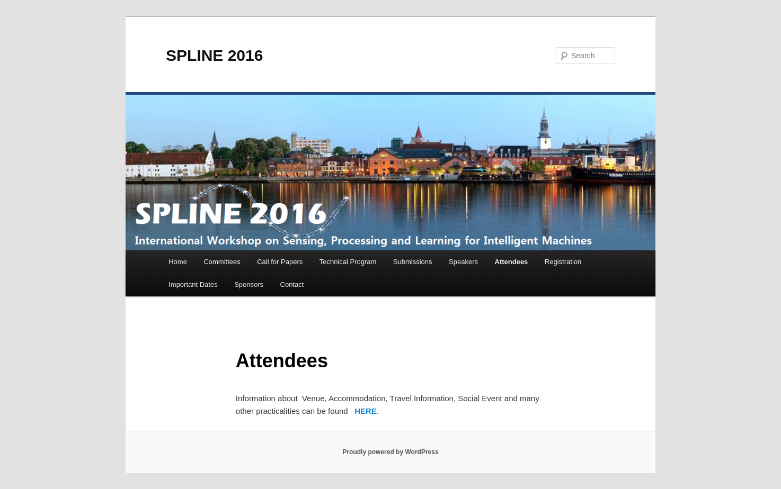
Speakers (463, 262)
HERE (365, 410)
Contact (292, 284)
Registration (563, 262)
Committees (221, 262)
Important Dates (193, 284)
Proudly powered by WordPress (390, 452)
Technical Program (348, 262)
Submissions (412, 262)
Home (177, 262)
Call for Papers (280, 262)
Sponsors (248, 284)
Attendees (511, 262)
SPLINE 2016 (214, 55)
